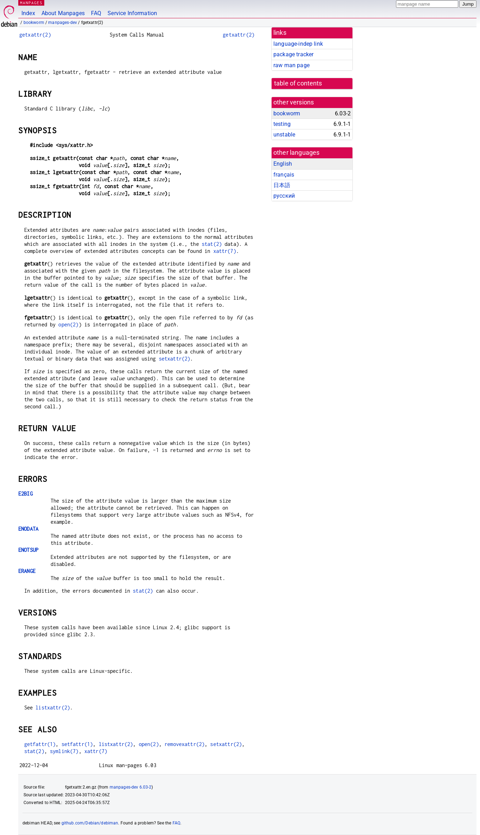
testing (282, 124)
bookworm (34, 22)
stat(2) (212, 244)
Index (28, 13)
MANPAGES (31, 2)
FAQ (96, 13)
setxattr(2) (174, 359)
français (283, 174)
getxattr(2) (35, 35)
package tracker (293, 54)
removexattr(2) (184, 744)
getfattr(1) (40, 744)
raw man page (291, 65)
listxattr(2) (52, 707)
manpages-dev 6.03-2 (131, 787)
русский (284, 195)
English (282, 163)
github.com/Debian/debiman (89, 823)
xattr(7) (224, 251)
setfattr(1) (77, 744)
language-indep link (298, 43)
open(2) (68, 324)
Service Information (132, 13)
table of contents (298, 83)
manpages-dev (62, 22)
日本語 (281, 185)
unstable (284, 134)
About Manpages (63, 13)
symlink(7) (64, 751)
